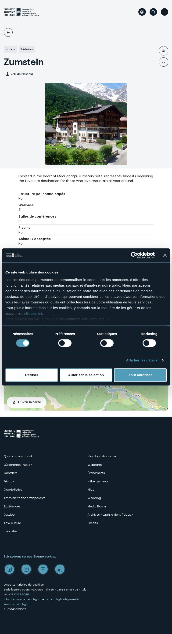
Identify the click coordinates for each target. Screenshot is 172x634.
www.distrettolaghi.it (17, 604)
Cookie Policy (13, 490)
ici (108, 319)
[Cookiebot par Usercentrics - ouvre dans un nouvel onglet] (134, 255)
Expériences (12, 506)
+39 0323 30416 (19, 594)
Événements (96, 473)
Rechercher (153, 12)
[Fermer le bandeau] (165, 255)
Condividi (163, 50)
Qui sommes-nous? (18, 456)
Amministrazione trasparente (24, 498)
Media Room (97, 506)
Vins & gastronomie (102, 456)
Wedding (94, 498)
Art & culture (12, 523)
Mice (91, 490)
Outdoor (9, 515)
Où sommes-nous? (18, 465)
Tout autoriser (140, 375)
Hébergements (98, 481)
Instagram (26, 569)
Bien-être (10, 531)
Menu (164, 12)
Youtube (43, 569)
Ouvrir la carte (29, 402)
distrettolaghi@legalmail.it (62, 599)
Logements (8, 32)
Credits (93, 523)
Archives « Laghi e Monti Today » (110, 515)
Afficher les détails (142, 360)
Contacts (10, 473)
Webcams (95, 465)
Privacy (9, 481)
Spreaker (59, 569)
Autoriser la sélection (86, 375)
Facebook (9, 569)
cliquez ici (33, 313)
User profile (142, 12)
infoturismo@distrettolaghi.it (23, 599)
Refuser (31, 375)
